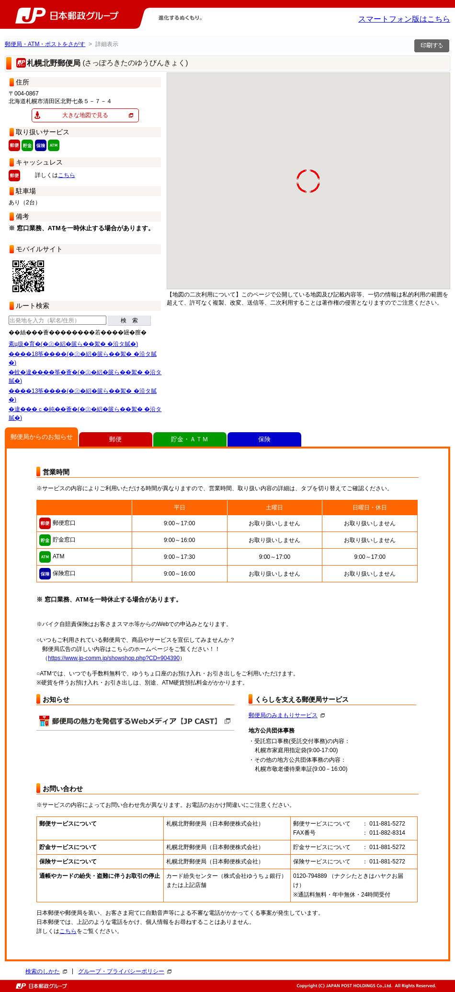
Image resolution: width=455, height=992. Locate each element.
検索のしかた (46, 971)
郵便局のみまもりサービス (287, 715)
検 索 (129, 320)
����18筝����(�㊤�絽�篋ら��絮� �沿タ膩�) (83, 358)
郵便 (115, 439)
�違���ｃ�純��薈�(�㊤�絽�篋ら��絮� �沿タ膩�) (85, 413)
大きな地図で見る (85, 115)
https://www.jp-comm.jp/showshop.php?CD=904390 (114, 658)
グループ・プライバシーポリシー (124, 971)
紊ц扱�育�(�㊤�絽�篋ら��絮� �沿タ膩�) (73, 344)
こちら (66, 175)
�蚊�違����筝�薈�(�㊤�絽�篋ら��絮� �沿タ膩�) (85, 376)
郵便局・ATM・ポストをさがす (45, 44)
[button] (252, 119)
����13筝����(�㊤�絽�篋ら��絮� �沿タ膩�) (83, 395)
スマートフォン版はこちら (404, 19)
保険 (264, 439)
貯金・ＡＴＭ (189, 439)
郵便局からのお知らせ (42, 436)
